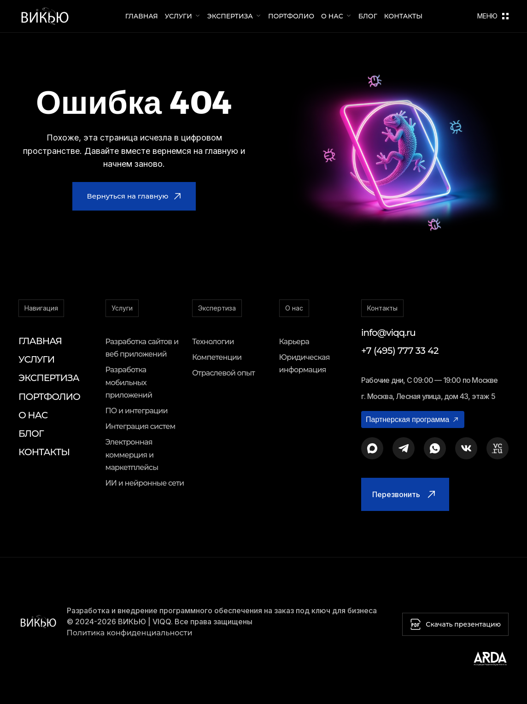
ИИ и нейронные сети (144, 483)
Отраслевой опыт (223, 373)
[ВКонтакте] (466, 448)
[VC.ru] (497, 448)
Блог (367, 16)
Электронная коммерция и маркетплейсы (131, 454)
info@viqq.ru (388, 332)
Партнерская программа (413, 419)
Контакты (403, 16)
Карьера (294, 341)
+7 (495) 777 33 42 (400, 350)
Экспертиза (230, 16)
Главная (141, 16)
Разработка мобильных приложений (128, 382)
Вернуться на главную (134, 196)
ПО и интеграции (136, 410)
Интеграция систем (140, 426)
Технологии (213, 341)
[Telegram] (403, 448)
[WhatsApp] (435, 448)
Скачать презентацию (455, 624)
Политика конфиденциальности (130, 632)
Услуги (178, 16)
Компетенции (216, 357)
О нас (332, 16)
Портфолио (291, 16)
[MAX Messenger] (372, 448)
